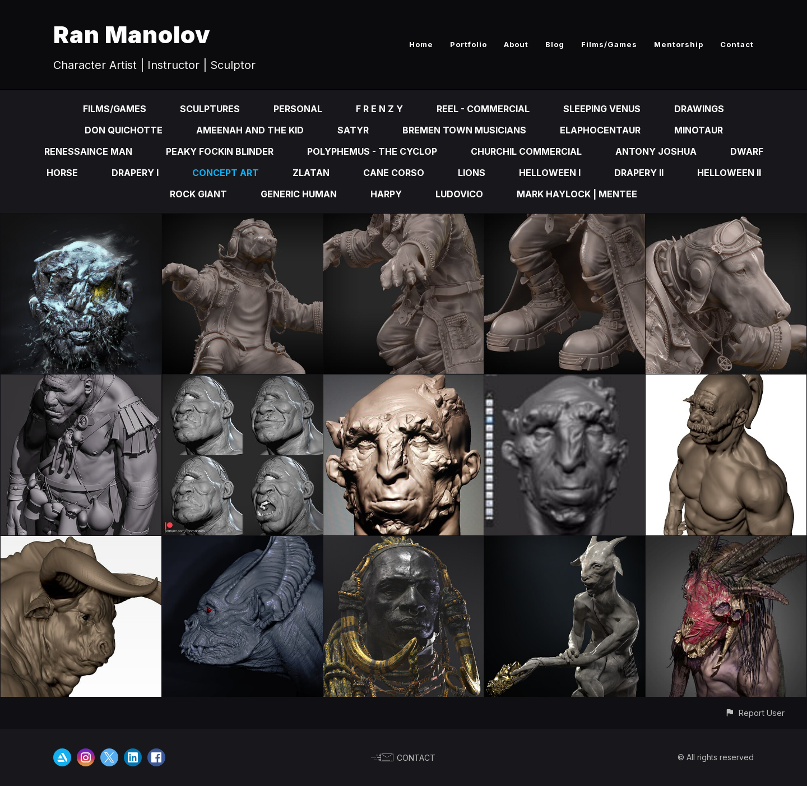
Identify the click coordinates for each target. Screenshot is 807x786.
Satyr (353, 130)
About (516, 44)
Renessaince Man (88, 151)
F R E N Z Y (379, 108)
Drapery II (639, 172)
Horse (62, 172)
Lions (471, 172)
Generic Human (299, 194)
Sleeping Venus (602, 108)
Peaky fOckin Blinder (219, 151)
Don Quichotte (124, 130)
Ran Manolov (132, 34)
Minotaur (698, 130)
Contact (737, 44)
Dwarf (746, 151)
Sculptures (210, 108)
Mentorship (678, 44)
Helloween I (550, 172)
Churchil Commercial (526, 151)
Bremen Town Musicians (464, 130)
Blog (554, 44)
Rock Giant (198, 194)
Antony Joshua (656, 151)
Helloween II (729, 172)
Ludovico (459, 194)
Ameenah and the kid (250, 130)
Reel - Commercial (483, 108)
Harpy (386, 194)
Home (421, 44)
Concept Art (225, 172)
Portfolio (468, 44)
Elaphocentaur (600, 130)
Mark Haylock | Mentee (577, 194)
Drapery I (135, 172)
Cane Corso (393, 172)
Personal (297, 108)
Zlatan (311, 172)
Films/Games (609, 44)
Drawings (699, 108)
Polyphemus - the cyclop (372, 151)
